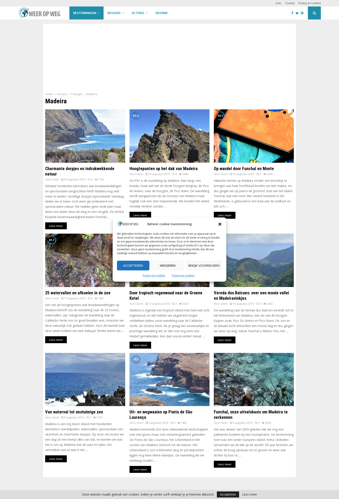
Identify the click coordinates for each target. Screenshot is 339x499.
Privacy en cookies (154, 275)
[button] (220, 224)
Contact (290, 3)
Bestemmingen (84, 13)
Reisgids (114, 13)
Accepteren (133, 265)
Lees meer (249, 494)
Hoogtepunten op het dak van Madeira (164, 168)
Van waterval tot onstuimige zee (74, 412)
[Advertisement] (169, 59)
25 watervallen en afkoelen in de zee (77, 292)
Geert (55, 179)
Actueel (138, 13)
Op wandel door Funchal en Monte (244, 168)
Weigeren (168, 265)
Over (278, 3)
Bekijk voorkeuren (204, 265)
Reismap (162, 13)
